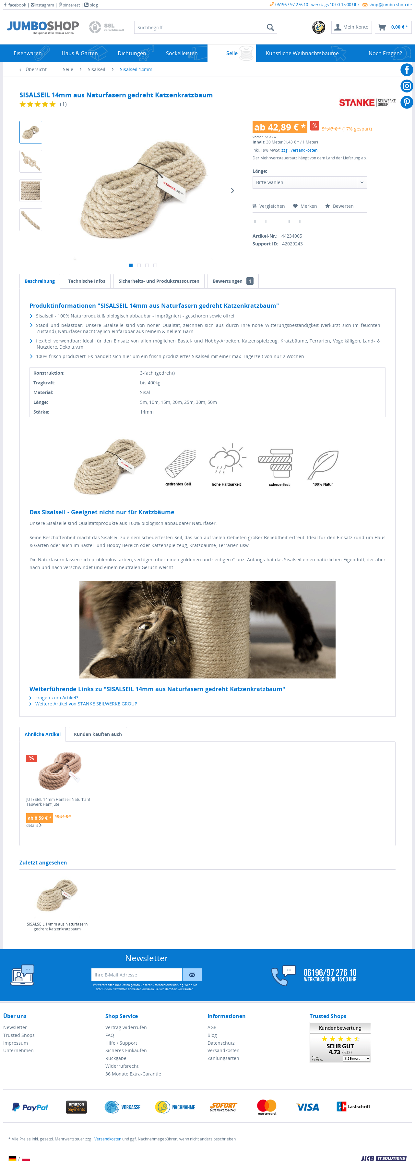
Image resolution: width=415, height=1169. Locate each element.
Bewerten (339, 206)
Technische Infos (86, 281)
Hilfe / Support (121, 1043)
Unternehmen (18, 1050)
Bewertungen (233, 281)
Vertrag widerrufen (126, 1027)
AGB (212, 1027)
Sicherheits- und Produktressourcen (159, 281)
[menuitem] (319, 27)
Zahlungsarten (223, 1058)
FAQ (109, 1035)
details (34, 825)
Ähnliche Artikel (43, 734)
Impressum (15, 1043)
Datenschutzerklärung (167, 985)
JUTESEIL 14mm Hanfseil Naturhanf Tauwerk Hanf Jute (58, 802)
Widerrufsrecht (121, 1066)
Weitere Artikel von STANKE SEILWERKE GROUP (83, 704)
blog (91, 5)
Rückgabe (115, 1058)
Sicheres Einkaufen (126, 1050)
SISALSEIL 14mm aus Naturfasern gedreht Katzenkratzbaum (57, 927)
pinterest (69, 5)
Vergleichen (269, 206)
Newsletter (15, 1027)
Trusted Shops (19, 1035)
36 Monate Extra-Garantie (133, 1074)
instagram (42, 5)
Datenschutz (221, 1043)
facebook (14, 5)
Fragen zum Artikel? (54, 697)
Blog (212, 1035)
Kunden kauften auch (98, 734)
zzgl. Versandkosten (299, 150)
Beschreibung (40, 281)
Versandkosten (224, 1050)
